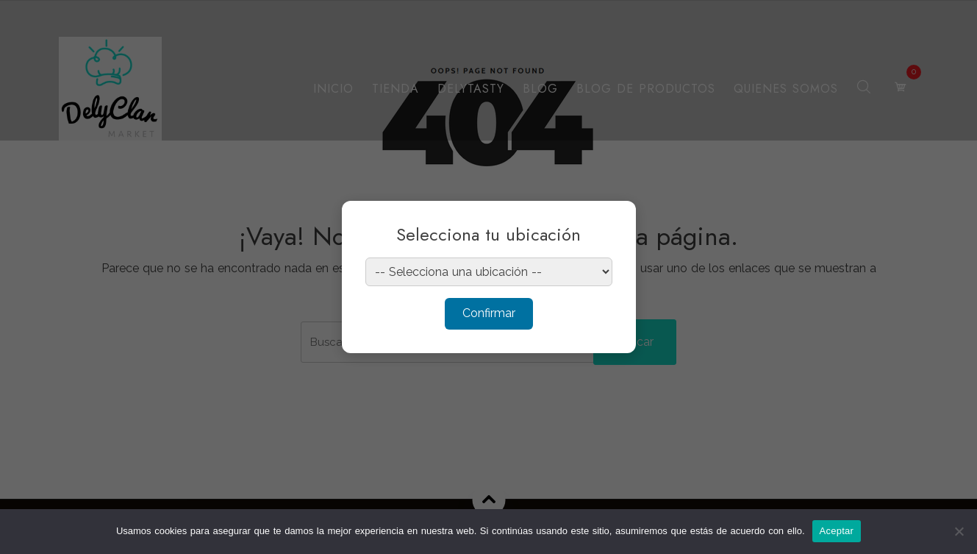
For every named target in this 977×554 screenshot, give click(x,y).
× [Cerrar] (610, 221)
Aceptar (837, 530)
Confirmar (488, 313)
